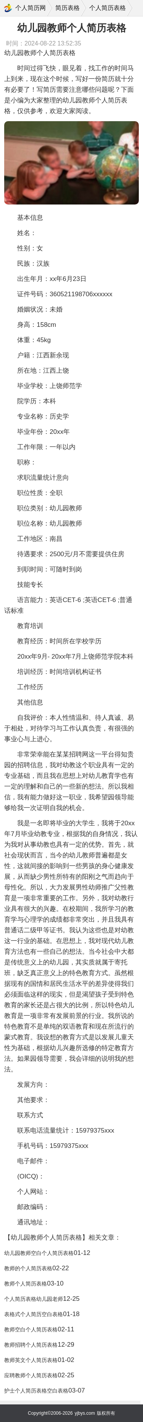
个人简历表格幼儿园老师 (33, 1299)
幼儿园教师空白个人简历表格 (39, 1253)
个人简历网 (30, 8)
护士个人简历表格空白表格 (36, 1391)
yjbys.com (85, 1413)
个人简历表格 (107, 8)
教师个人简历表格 (25, 1284)
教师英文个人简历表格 (31, 1360)
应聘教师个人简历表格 (31, 1375)
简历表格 (67, 8)
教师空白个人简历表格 (31, 1329)
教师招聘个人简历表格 (31, 1345)
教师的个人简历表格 (28, 1268)
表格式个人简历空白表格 (33, 1314)
